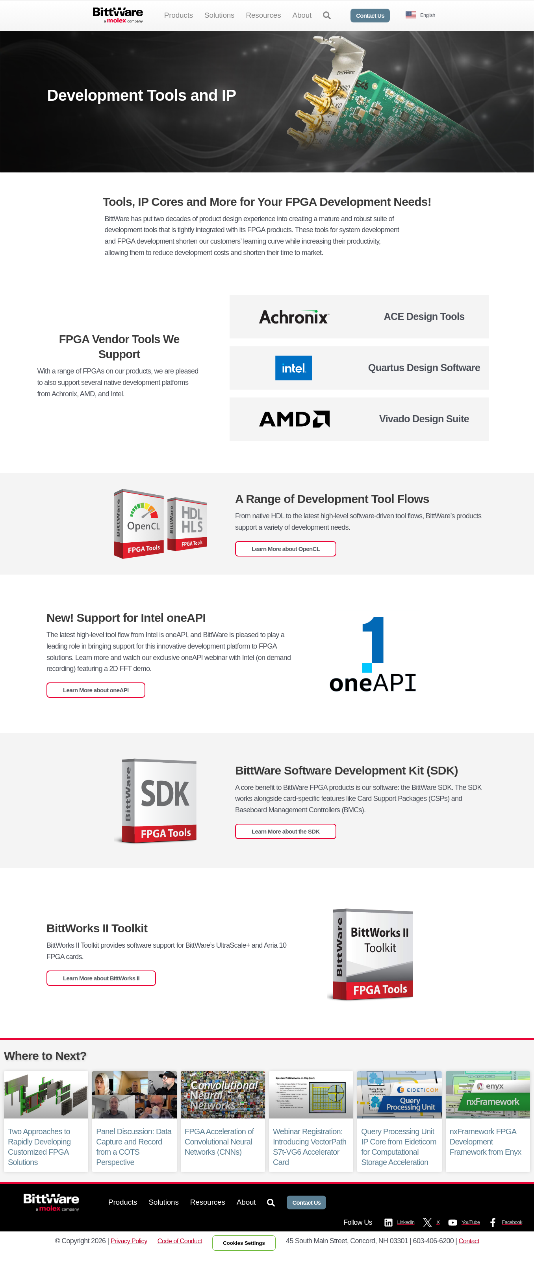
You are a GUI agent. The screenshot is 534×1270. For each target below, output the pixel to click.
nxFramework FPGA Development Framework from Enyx (485, 1154)
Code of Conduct (177, 1255)
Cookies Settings (247, 1257)
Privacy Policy (123, 1255)
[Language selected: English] (423, 15)
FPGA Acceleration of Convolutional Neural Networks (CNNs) (219, 1154)
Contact (476, 1255)
